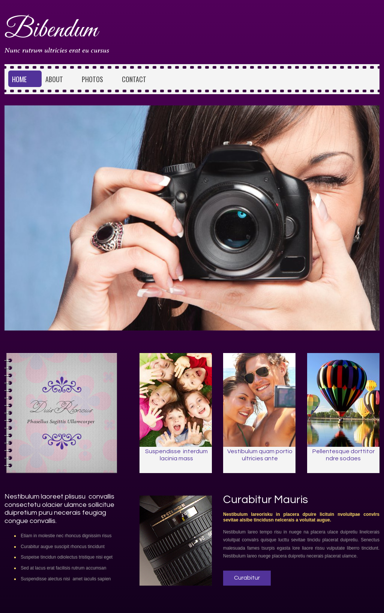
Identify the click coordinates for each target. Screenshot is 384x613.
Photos (92, 79)
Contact (134, 79)
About (54, 79)
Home (19, 79)
